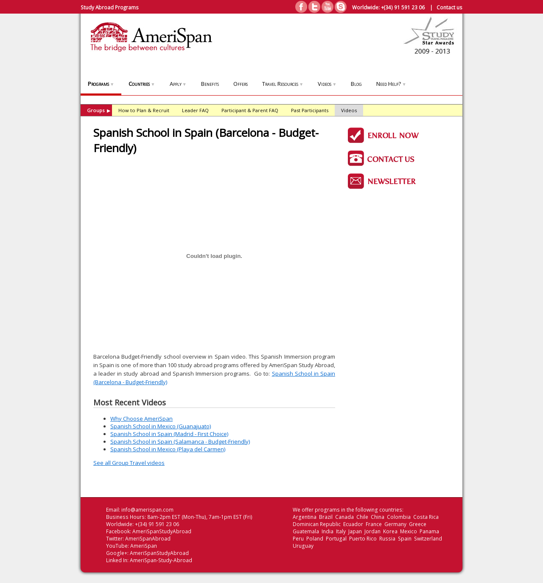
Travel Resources (282, 84)
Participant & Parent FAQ (249, 110)
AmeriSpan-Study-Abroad (161, 560)
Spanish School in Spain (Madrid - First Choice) (169, 434)
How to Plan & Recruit (143, 110)
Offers (240, 84)
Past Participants (309, 110)
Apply (178, 84)
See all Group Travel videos (129, 463)
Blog (356, 84)
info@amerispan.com (147, 509)
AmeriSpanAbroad (148, 538)
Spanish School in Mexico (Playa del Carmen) (167, 449)
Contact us (449, 7)
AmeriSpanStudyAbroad (161, 531)
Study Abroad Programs (110, 7)
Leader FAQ (195, 110)
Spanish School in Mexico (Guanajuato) (160, 426)
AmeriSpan (143, 545)
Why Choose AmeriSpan (141, 418)
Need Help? (391, 84)
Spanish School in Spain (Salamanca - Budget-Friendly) (180, 441)
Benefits (210, 84)
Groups (98, 110)
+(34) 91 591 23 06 (403, 7)
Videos (327, 84)
